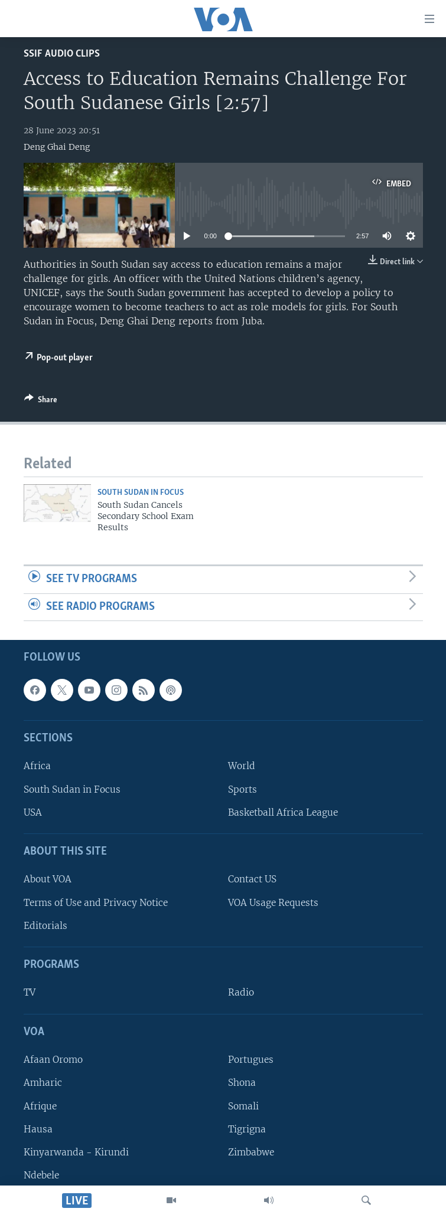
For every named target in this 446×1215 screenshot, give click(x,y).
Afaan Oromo (53, 1060)
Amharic (43, 1083)
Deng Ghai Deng (57, 147)
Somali (243, 1106)
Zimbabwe (251, 1152)
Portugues (251, 1060)
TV (29, 993)
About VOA (47, 879)
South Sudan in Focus (72, 789)
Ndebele (41, 1175)
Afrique (40, 1106)
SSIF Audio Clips (62, 54)
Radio (241, 993)
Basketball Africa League (283, 812)
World (241, 766)
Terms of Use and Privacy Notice (96, 902)
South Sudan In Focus (140, 492)
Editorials (45, 925)
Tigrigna (247, 1129)
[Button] (40, 401)
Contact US (252, 879)
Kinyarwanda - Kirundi (76, 1152)
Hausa (38, 1129)
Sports (242, 789)
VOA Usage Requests (273, 902)
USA (33, 812)
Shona (242, 1083)
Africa (37, 766)
